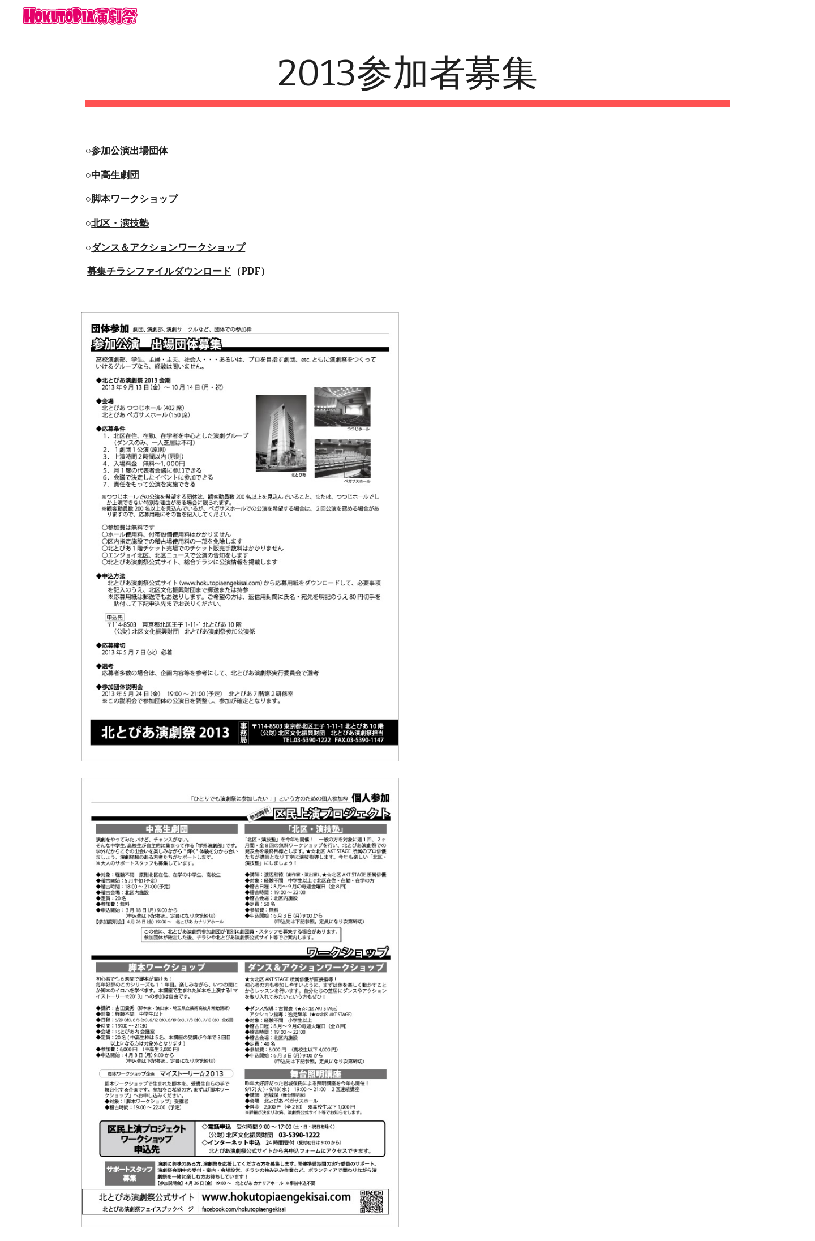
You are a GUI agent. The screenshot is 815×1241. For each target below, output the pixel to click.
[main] (407, 80)
